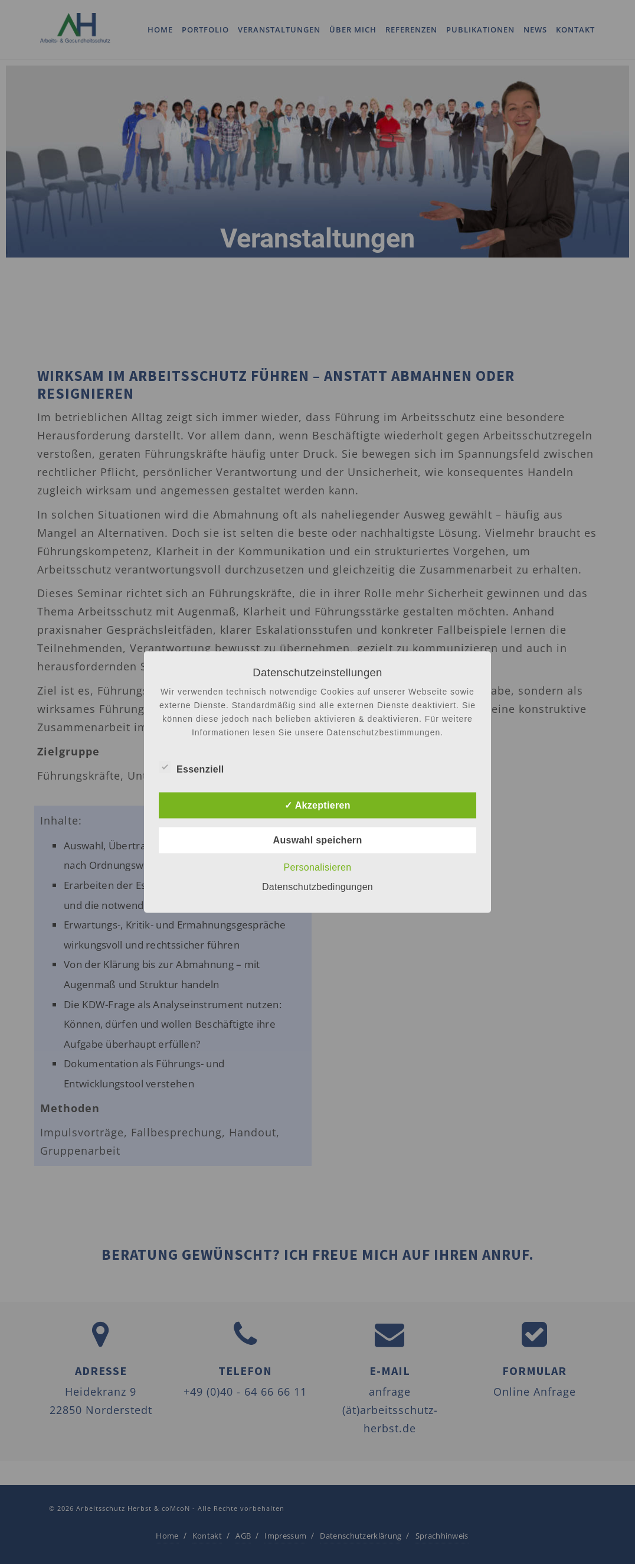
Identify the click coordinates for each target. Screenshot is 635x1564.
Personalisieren (318, 867)
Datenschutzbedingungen (317, 887)
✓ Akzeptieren (317, 805)
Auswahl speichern (317, 840)
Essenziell (191, 767)
